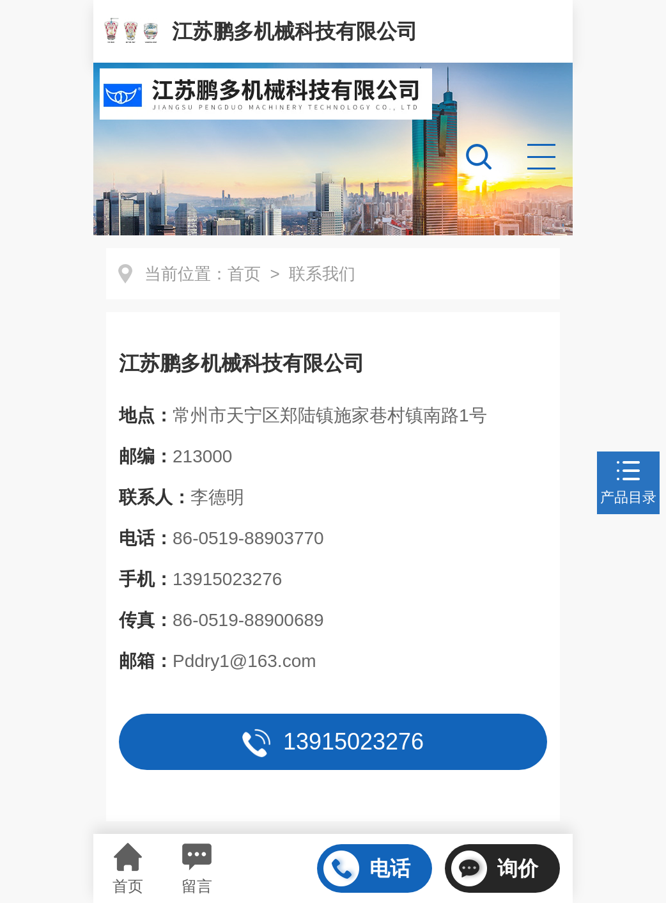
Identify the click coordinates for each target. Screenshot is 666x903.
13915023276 (333, 742)
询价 (494, 868)
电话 (366, 868)
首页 (244, 273)
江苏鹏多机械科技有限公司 (294, 31)
